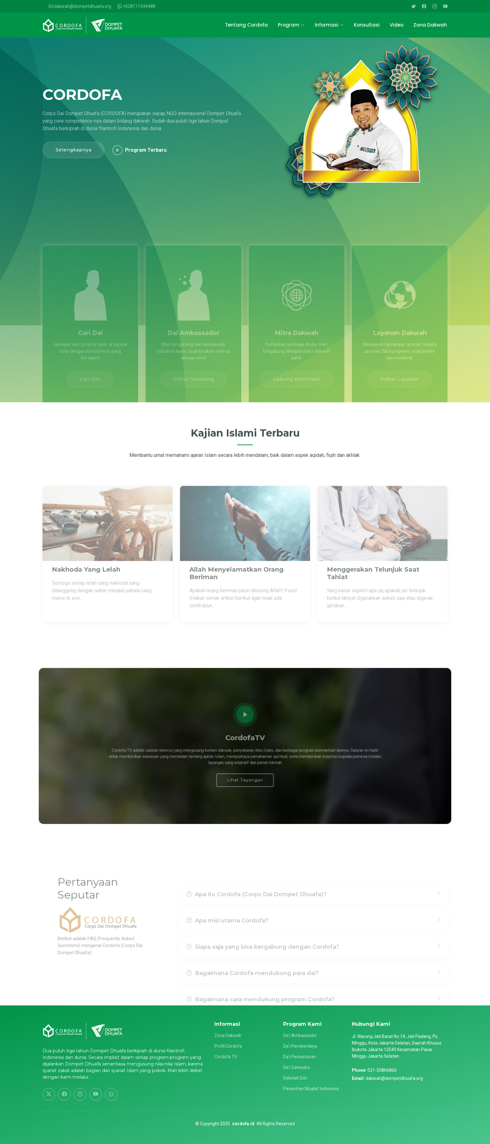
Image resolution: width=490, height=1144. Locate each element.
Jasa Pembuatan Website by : (235, 1131)
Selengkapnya (74, 151)
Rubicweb (272, 1131)
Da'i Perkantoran (299, 1057)
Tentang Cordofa (246, 25)
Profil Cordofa (228, 1046)
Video (396, 25)
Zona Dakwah (430, 25)
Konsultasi (367, 25)
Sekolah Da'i (295, 1078)
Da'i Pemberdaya (300, 1046)
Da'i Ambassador (300, 1035)
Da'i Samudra (296, 1067)
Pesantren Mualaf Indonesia (311, 1088)
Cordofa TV (225, 1057)
